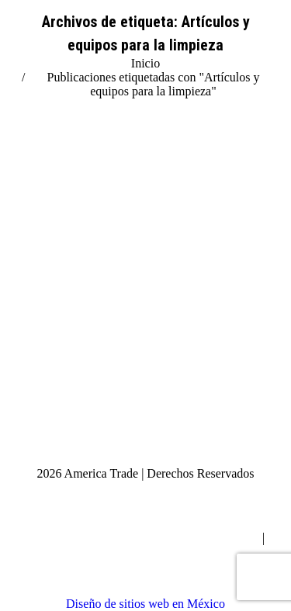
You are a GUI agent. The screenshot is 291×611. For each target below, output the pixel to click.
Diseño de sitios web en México (145, 603)
